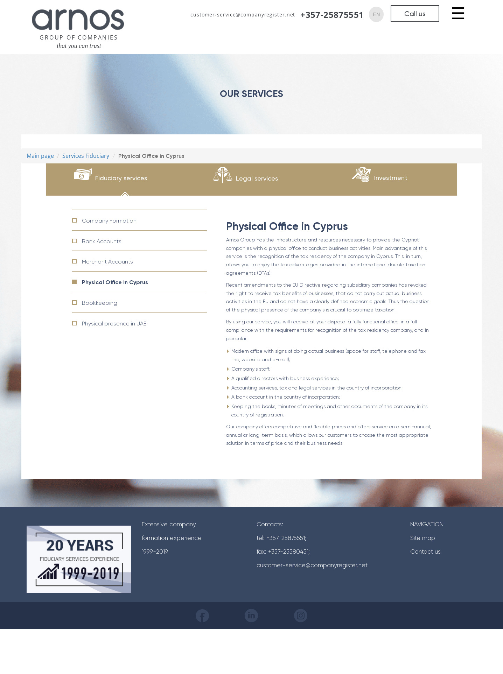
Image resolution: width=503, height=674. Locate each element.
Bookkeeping (99, 303)
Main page (40, 156)
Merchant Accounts (107, 261)
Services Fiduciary (85, 156)
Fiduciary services (121, 178)
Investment (390, 177)
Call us (415, 13)
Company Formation (109, 220)
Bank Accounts (101, 241)
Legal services (257, 178)
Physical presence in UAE (114, 323)
